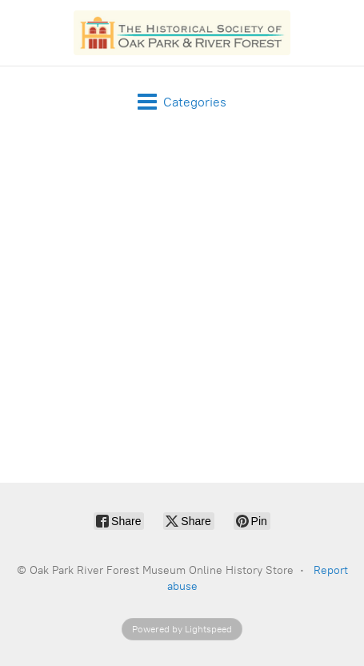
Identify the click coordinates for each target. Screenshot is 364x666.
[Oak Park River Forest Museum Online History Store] (182, 33)
